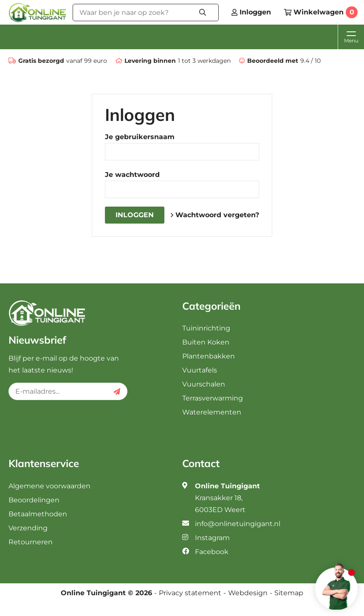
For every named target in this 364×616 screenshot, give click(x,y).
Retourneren (30, 542)
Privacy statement (190, 593)
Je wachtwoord (132, 175)
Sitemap (288, 593)
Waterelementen (211, 412)
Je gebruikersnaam (140, 137)
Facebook (212, 552)
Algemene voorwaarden (49, 486)
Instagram (212, 538)
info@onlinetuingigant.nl (237, 524)
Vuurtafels (199, 370)
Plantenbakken (208, 356)
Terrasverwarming (212, 398)
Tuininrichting (206, 328)
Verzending (28, 528)
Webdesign (248, 593)
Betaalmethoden (37, 514)
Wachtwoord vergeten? (215, 215)
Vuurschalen (203, 384)
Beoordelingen (33, 500)
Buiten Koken (205, 342)
